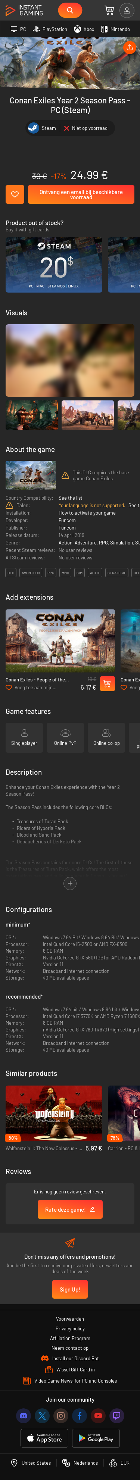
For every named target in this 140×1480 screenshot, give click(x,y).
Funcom (67, 520)
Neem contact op (70, 1348)
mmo (65, 573)
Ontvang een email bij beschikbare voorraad (81, 194)
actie (95, 573)
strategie (117, 573)
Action (65, 543)
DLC (10, 573)
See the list (71, 498)
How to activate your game (87, 513)
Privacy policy (70, 1328)
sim (80, 573)
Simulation (121, 543)
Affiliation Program (70, 1338)
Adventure (86, 543)
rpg (50, 573)
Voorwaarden (70, 1319)
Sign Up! (70, 1289)
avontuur (31, 573)
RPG (103, 543)
